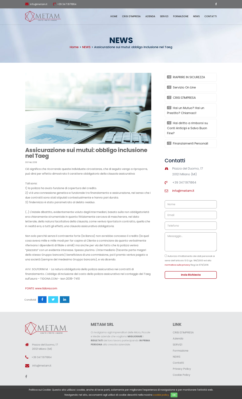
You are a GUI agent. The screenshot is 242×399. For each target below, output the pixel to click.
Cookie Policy (181, 375)
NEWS (196, 16)
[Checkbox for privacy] (166, 258)
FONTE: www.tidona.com (41, 288)
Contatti (210, 16)
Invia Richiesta (191, 278)
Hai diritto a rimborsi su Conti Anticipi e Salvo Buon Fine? (187, 129)
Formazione (180, 16)
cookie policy (161, 394)
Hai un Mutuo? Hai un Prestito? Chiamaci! (185, 111)
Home (113, 16)
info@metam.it (39, 4)
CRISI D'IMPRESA (131, 16)
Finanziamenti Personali (187, 144)
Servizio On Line (181, 88)
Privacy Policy (182, 369)
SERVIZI (164, 16)
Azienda (150, 16)
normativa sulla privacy (177, 267)
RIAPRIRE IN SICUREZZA (186, 77)
